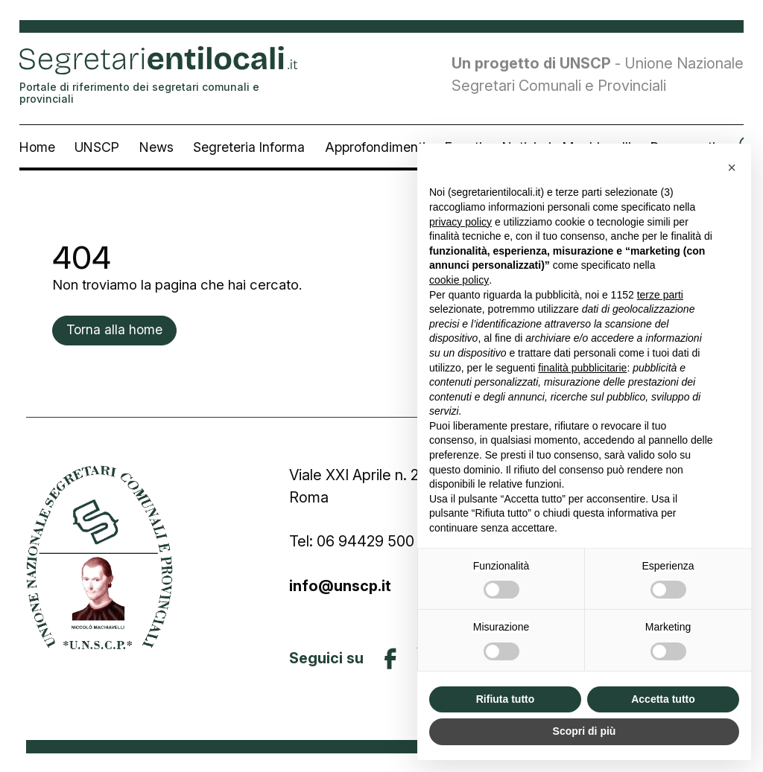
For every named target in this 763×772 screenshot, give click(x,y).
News (156, 147)
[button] (732, 167)
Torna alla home (114, 329)
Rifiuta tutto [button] (505, 699)
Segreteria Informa (249, 147)
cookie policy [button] (459, 280)
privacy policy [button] (460, 222)
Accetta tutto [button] (663, 699)
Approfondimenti (375, 147)
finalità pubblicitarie (582, 368)
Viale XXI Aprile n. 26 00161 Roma (379, 486)
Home (37, 147)
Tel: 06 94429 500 (351, 541)
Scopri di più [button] (584, 731)
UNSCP (97, 147)
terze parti (660, 295)
